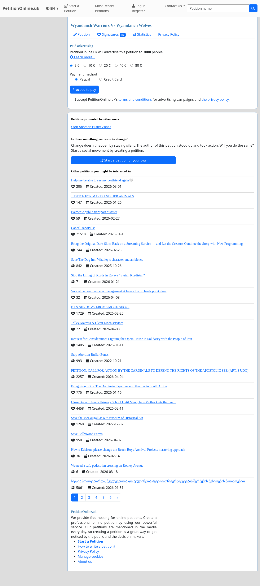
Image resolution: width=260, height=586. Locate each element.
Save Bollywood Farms (86, 434)
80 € (138, 65)
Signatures (111, 34)
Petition (81, 34)
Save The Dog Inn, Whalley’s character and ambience (107, 259)
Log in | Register (140, 8)
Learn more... (82, 57)
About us (85, 561)
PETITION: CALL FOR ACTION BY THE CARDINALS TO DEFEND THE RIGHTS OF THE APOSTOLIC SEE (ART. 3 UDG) (159, 370)
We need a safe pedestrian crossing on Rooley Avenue (107, 465)
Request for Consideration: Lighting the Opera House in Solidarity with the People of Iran (131, 339)
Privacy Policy (168, 34)
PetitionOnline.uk (21, 8)
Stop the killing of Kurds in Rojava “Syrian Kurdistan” (108, 275)
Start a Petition (71, 8)
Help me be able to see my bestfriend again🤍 (102, 180)
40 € (123, 65)
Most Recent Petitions (104, 8)
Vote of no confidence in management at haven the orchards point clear (118, 291)
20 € (107, 65)
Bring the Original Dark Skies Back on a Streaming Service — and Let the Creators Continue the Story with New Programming (157, 243)
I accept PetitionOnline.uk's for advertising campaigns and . (152, 99)
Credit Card (113, 79)
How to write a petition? (96, 546)
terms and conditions (135, 99)
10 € (91, 65)
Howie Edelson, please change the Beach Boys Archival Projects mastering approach (128, 449)
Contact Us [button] (174, 6)
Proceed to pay (84, 89)
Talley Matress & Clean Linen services (97, 323)
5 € (77, 65)
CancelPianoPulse (83, 228)
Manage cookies (90, 556)
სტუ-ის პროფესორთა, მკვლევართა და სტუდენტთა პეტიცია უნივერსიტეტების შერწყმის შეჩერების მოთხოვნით (158, 481)
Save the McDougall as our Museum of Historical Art (107, 418)
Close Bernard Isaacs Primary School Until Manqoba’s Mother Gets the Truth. (123, 402)
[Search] (218, 8)
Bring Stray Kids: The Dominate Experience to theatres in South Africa (119, 386)
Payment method (83, 74)
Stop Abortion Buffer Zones (91, 127)
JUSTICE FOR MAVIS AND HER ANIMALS (102, 196)
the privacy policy (215, 99)
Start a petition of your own (123, 160)
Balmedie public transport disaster (94, 212)
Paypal (85, 79)
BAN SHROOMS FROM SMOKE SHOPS (100, 307)
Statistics (142, 34)
